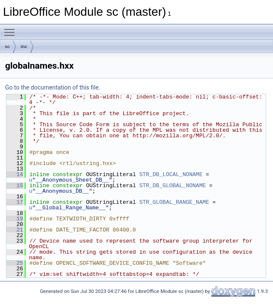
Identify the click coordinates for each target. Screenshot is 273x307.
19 (14, 219)
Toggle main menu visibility (11, 28)
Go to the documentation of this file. (52, 87)
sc (7, 46)
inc (23, 46)
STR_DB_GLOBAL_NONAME (172, 185)
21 (14, 230)
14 (14, 174)
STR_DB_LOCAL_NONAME (170, 174)
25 (14, 263)
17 (14, 202)
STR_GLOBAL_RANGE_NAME (174, 202)
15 (14, 185)
